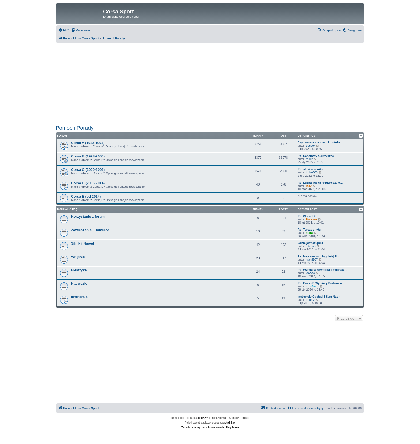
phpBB (202, 417)
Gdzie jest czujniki (310, 243)
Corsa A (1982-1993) (87, 143)
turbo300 (311, 172)
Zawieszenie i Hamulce (90, 230)
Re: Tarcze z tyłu (309, 229)
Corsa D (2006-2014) (88, 183)
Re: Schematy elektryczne (316, 155)
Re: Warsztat (306, 216)
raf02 (309, 159)
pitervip (310, 246)
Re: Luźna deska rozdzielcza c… (320, 182)
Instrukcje (79, 297)
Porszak (311, 219)
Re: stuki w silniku (310, 169)
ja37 (309, 185)
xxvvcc (310, 273)
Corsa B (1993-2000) (88, 156)
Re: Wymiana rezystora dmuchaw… (322, 269)
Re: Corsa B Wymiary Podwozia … (322, 283)
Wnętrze (78, 257)
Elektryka (79, 270)
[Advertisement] (210, 83)
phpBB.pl (229, 422)
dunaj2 (310, 299)
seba (309, 232)
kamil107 (312, 259)
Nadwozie (79, 284)
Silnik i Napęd (82, 243)
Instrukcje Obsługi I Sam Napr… (320, 296)
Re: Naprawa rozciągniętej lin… (320, 256)
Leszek (310, 145)
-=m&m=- (312, 286)
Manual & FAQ (67, 209)
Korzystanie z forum (88, 216)
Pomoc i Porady (74, 128)
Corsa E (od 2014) (86, 196)
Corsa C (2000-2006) (88, 170)
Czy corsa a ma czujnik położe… (320, 142)
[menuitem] (63, 30)
